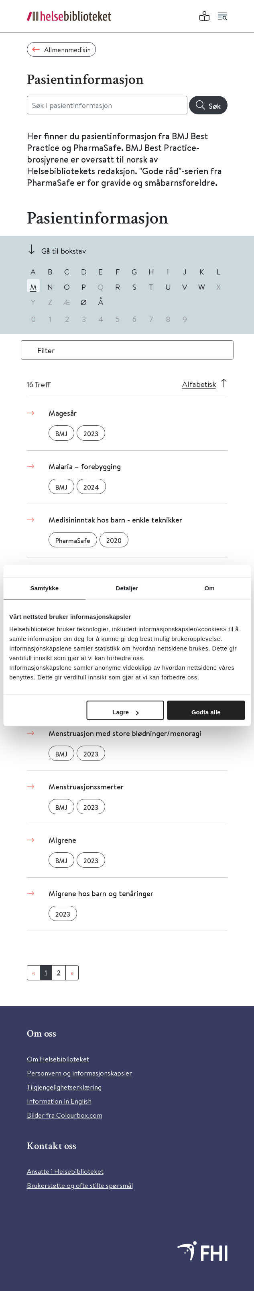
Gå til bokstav (63, 251)
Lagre (125, 712)
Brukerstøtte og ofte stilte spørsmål (80, 1185)
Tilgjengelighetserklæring (64, 1087)
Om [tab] (210, 587)
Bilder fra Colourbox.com (64, 1115)
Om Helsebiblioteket (58, 1058)
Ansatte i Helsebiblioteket (65, 1171)
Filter (46, 350)
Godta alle (206, 712)
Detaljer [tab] (127, 587)
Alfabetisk (199, 384)
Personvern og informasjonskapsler (79, 1073)
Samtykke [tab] (44, 587)
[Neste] (72, 972)
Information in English (59, 1101)
